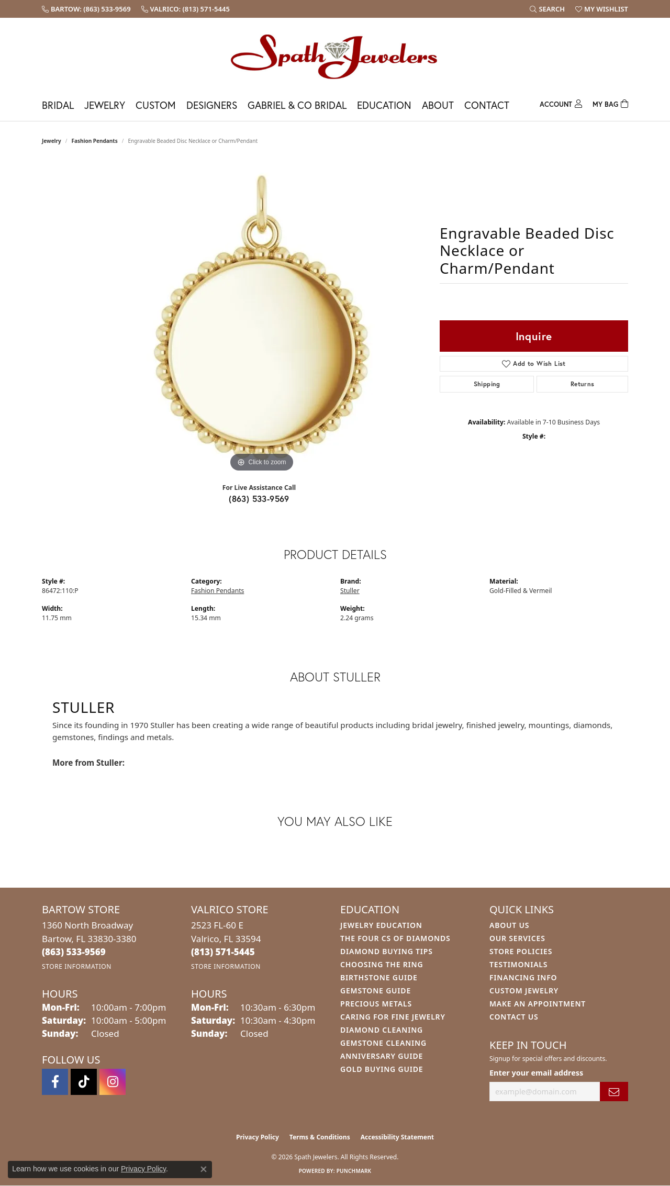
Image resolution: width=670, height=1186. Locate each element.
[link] (86, 9)
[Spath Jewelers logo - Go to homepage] (335, 56)
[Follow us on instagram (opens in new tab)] (112, 1082)
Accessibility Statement (397, 1137)
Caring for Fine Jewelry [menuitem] (392, 1017)
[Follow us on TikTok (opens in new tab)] (84, 1082)
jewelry (51, 140)
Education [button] (384, 104)
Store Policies (520, 951)
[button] (547, 9)
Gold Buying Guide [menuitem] (381, 1069)
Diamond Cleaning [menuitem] (381, 1030)
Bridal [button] (58, 104)
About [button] (438, 104)
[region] (262, 318)
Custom (156, 104)
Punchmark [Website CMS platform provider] (354, 1170)
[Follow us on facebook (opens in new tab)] (55, 1082)
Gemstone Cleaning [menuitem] (383, 1043)
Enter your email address (536, 1073)
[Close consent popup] (203, 1169)
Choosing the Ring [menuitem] (381, 964)
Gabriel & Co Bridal (297, 104)
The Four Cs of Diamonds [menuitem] (395, 938)
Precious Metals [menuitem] (376, 1004)
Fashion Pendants (95, 140)
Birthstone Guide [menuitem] (379, 977)
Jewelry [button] (104, 104)
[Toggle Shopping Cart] (610, 103)
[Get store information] (76, 966)
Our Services (517, 938)
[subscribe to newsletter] (614, 1091)
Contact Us (514, 1017)
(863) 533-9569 (259, 498)
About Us (509, 925)
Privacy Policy (257, 1137)
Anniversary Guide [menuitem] (381, 1056)
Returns (583, 384)
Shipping (487, 384)
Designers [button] (211, 104)
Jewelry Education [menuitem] (381, 925)
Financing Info (523, 977)
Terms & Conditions (319, 1137)
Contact (486, 104)
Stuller (350, 590)
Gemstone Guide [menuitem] (375, 990)
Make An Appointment (537, 1004)
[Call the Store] (74, 952)
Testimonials (518, 964)
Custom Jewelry (524, 990)
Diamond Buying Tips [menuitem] (386, 951)
